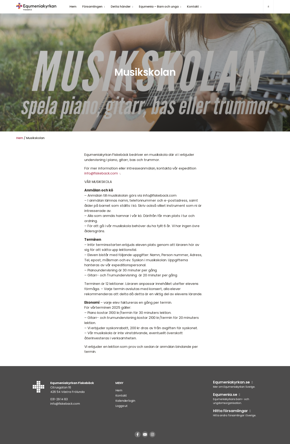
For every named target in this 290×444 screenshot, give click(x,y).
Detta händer (121, 6)
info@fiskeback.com (101, 173)
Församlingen (92, 6)
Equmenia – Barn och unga (159, 6)
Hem (73, 6)
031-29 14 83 (59, 399)
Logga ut (121, 406)
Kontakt (193, 6)
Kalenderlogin (125, 401)
